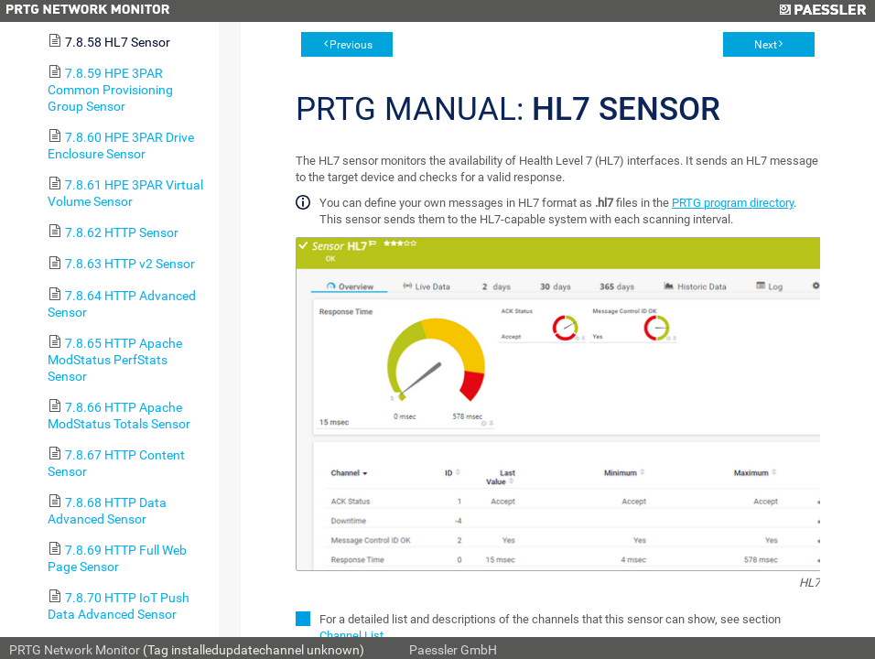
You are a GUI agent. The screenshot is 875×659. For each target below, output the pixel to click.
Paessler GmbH (453, 650)
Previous (351, 44)
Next (765, 44)
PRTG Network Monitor (74, 650)
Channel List (351, 636)
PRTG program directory (733, 203)
